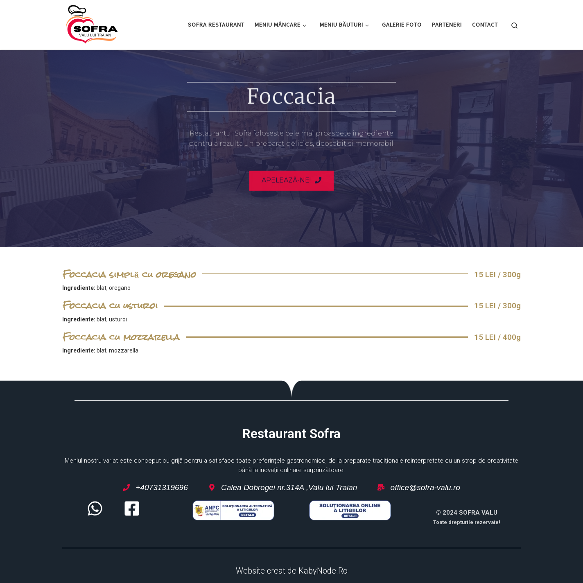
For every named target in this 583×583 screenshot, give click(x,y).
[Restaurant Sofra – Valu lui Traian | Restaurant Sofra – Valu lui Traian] (92, 23)
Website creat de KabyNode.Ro (292, 571)
